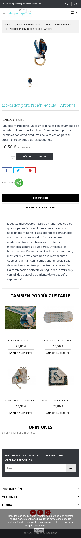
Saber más (51, 525)
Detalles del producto (40, 207)
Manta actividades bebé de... (59, 400)
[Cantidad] (6, 156)
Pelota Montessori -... (21, 340)
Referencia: (8, 119)
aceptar (39, 530)
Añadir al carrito (34, 156)
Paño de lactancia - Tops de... (59, 340)
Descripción (40, 198)
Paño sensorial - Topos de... (21, 400)
